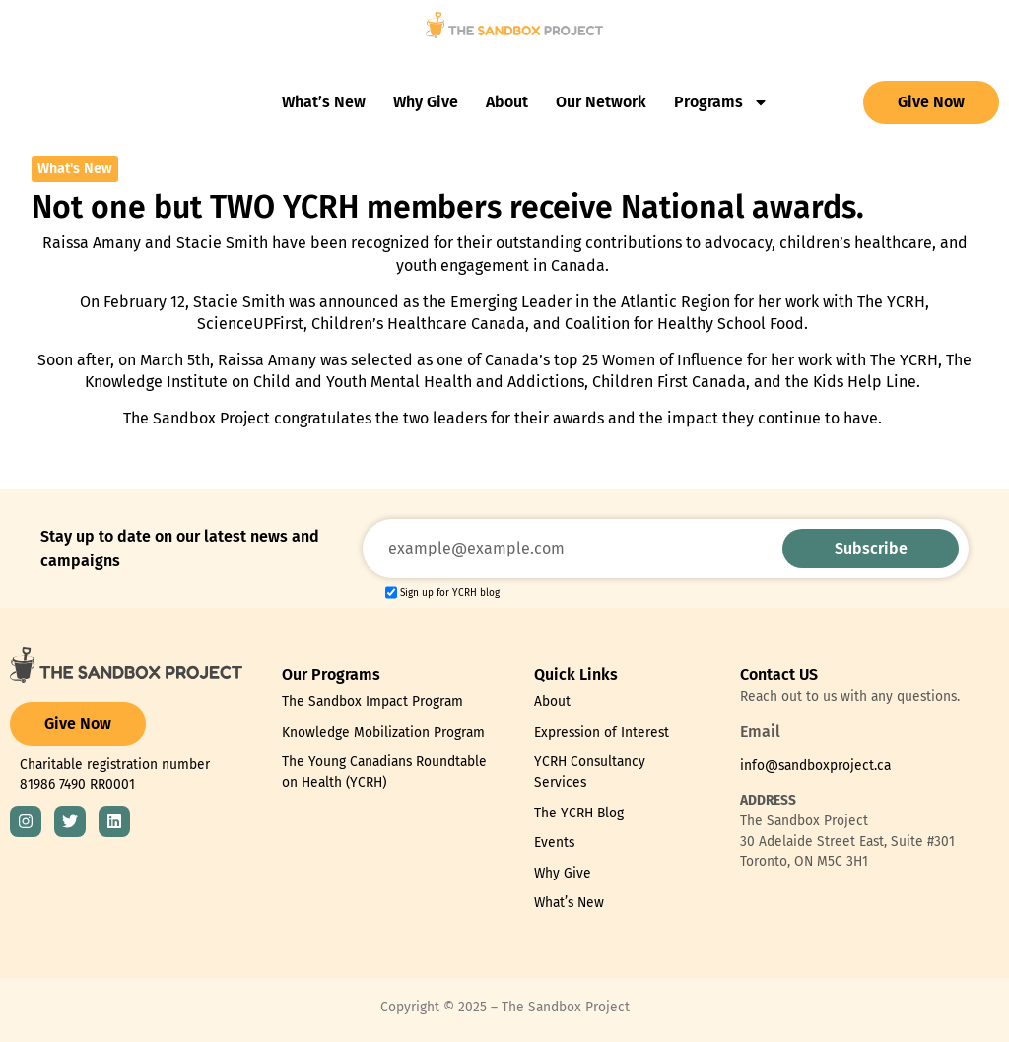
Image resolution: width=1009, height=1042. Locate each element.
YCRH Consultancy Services (589, 772)
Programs (721, 102)
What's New (74, 169)
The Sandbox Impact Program (372, 701)
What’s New (324, 102)
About (507, 102)
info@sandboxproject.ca (815, 765)
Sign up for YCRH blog (450, 593)
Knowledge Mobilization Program (383, 732)
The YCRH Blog (579, 813)
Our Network (601, 102)
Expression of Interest (601, 732)
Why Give (425, 102)
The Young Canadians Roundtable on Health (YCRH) (384, 772)
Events (554, 842)
